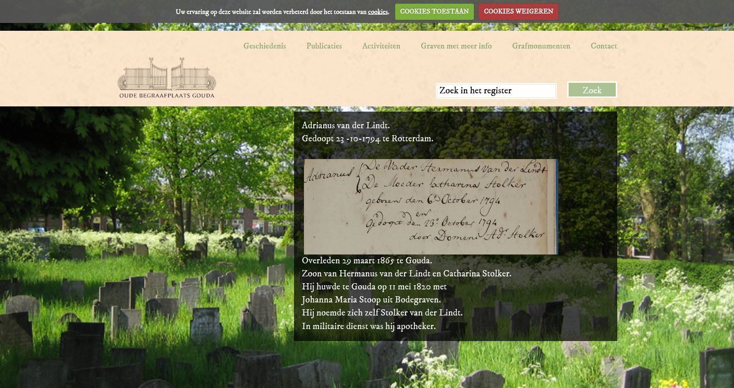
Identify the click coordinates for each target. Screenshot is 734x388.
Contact (604, 46)
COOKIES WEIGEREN (518, 11)
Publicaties (324, 46)
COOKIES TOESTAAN (434, 11)
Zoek (592, 90)
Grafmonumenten (541, 46)
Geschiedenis (264, 46)
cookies (378, 11)
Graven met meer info (456, 46)
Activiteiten (381, 46)
